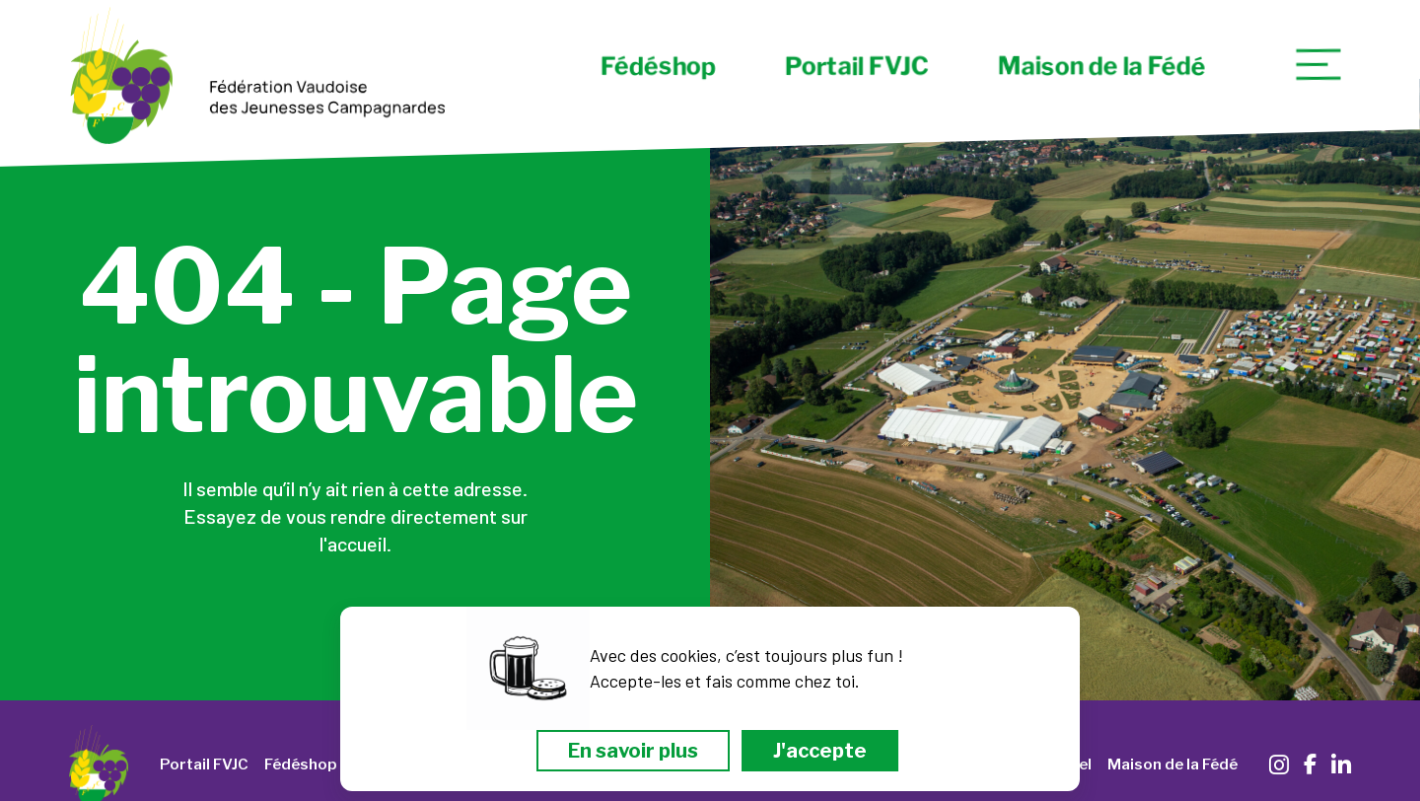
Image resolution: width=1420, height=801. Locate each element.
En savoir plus (633, 751)
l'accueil (353, 543)
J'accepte (820, 751)
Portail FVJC (856, 66)
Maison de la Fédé (1101, 66)
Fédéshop (657, 66)
